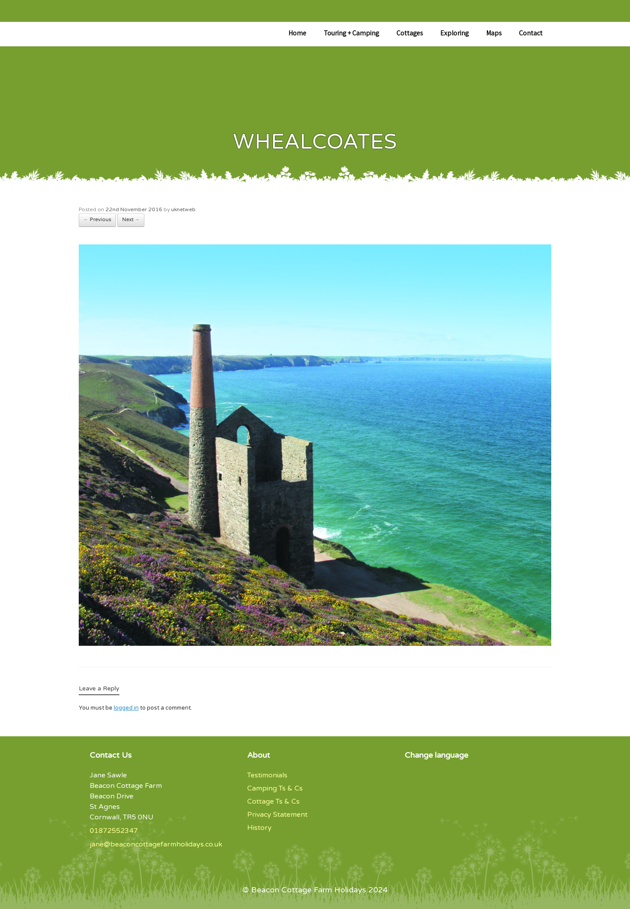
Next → (131, 220)
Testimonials (267, 775)
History (259, 827)
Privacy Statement (277, 814)
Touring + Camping (351, 34)
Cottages (409, 34)
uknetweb (183, 209)
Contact (530, 34)
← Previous (97, 220)
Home (297, 34)
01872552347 (114, 830)
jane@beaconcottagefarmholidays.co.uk (156, 844)
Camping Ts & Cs (275, 788)
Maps (493, 34)
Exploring (454, 34)
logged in (126, 707)
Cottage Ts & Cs (273, 801)
